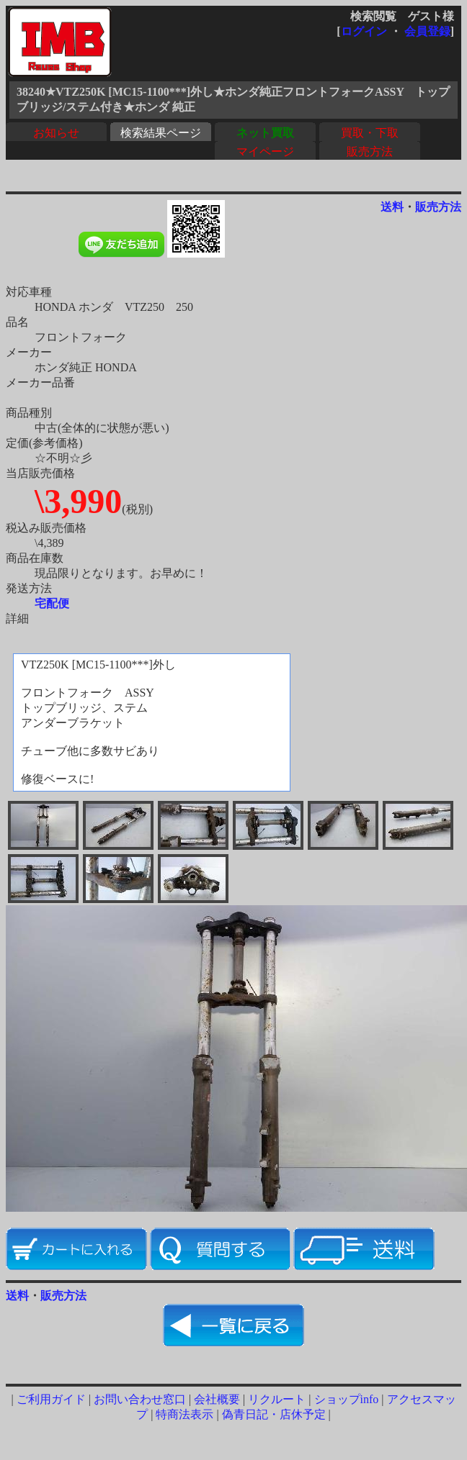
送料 (392, 207)
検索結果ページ (160, 133)
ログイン (364, 31)
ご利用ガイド (51, 1399)
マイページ (265, 151)
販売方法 (370, 151)
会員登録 (427, 31)
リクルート (277, 1399)
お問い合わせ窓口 (140, 1399)
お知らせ (56, 133)
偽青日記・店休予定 (274, 1414)
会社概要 (217, 1399)
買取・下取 (370, 133)
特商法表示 (184, 1414)
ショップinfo (346, 1399)
